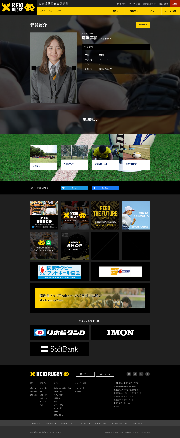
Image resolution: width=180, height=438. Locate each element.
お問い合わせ (163, 4)
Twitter (74, 188)
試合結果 (33, 391)
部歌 (55, 401)
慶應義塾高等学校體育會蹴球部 (125, 386)
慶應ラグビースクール (122, 403)
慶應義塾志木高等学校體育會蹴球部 (127, 389)
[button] (74, 68)
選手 (42, 391)
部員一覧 (43, 388)
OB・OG (43, 401)
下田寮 (56, 411)
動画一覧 (78, 391)
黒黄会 (174, 4)
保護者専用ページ (149, 4)
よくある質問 (58, 408)
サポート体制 (58, 405)
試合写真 (33, 395)
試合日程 (33, 388)
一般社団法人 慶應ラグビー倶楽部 (126, 383)
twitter (135, 374)
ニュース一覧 (79, 388)
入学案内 (57, 398)
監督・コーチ (45, 398)
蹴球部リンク (121, 4)
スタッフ (43, 395)
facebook (147, 374)
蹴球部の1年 (58, 391)
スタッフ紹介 (58, 395)
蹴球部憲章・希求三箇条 (62, 388)
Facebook (105, 188)
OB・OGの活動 (134, 4)
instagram (141, 374)
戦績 (42, 405)
